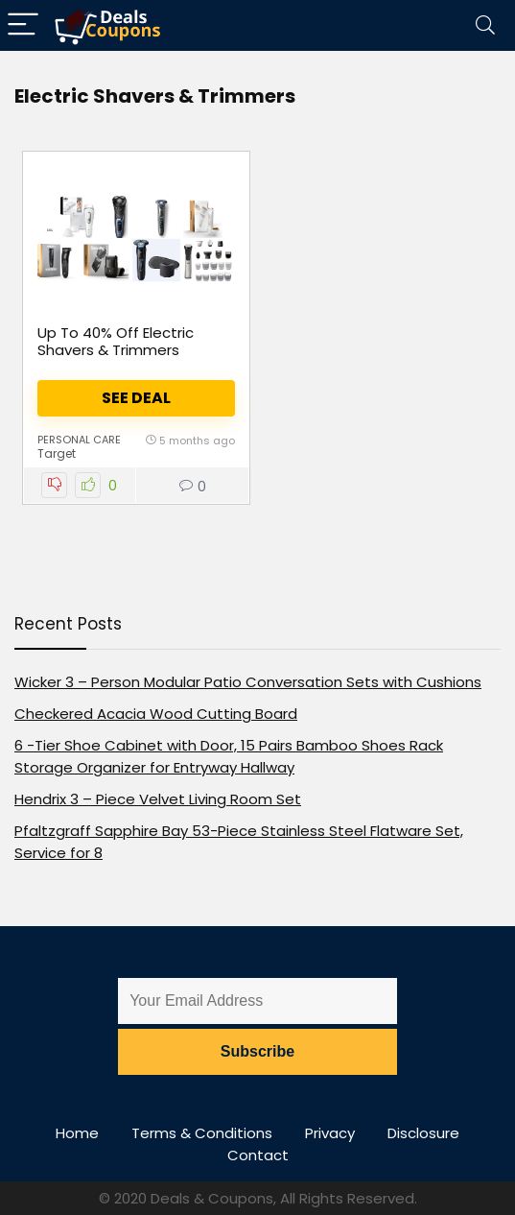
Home (77, 1133)
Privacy (330, 1133)
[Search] (485, 25)
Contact (258, 1155)
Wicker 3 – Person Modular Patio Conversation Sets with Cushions (247, 682)
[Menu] (23, 25)
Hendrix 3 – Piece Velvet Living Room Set (157, 799)
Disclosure (423, 1133)
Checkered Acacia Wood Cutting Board (155, 713)
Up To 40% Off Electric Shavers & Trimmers (115, 341)
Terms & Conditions (201, 1133)
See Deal (136, 398)
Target (56, 453)
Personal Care (79, 439)
